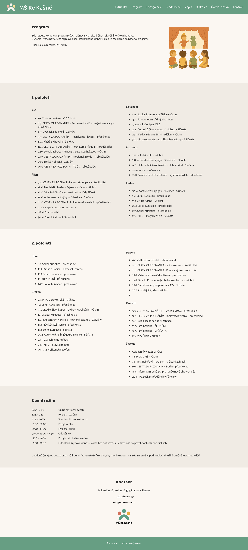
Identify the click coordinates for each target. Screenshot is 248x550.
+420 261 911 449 (124, 496)
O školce (201, 7)
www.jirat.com (135, 543)
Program (137, 7)
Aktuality (121, 7)
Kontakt (238, 7)
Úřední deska (220, 7)
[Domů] (33, 7)
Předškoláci (173, 7)
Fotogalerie (154, 7)
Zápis (188, 7)
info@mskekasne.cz (124, 502)
